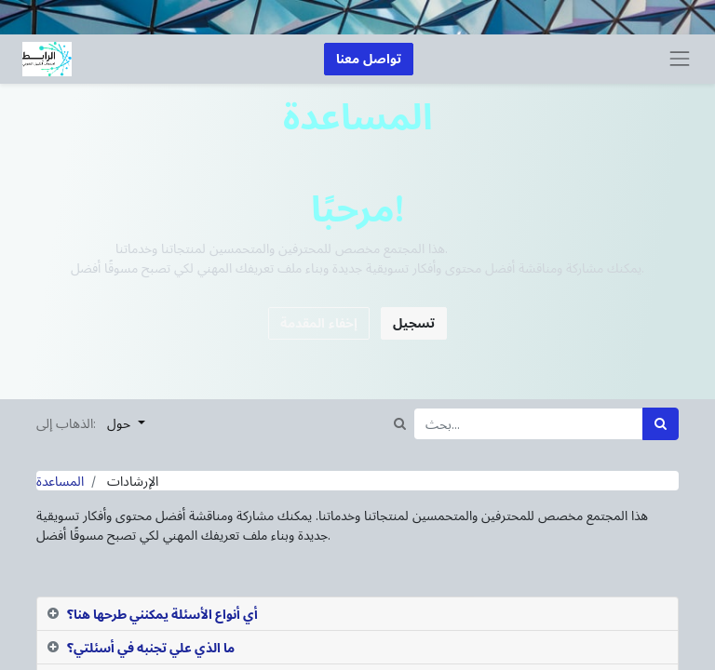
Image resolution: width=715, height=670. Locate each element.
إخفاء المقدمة (319, 323)
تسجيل (414, 323)
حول (120, 424)
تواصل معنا (368, 59)
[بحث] (660, 424)
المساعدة (60, 481)
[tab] (357, 614)
